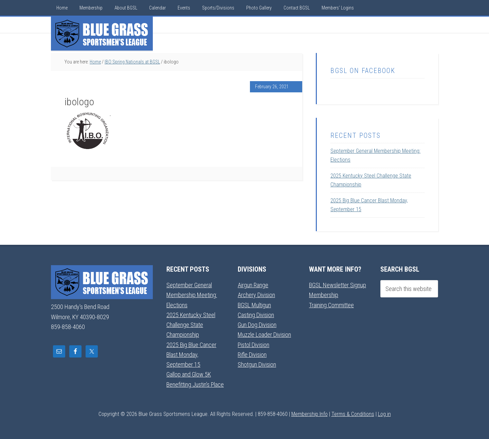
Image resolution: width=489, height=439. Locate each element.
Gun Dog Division (257, 324)
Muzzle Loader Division (264, 334)
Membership (323, 294)
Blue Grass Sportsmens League (102, 34)
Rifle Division (252, 354)
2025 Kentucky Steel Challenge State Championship (190, 325)
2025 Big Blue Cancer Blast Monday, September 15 (191, 354)
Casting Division (256, 314)
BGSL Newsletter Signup (337, 285)
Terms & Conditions (352, 414)
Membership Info (309, 414)
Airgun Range (253, 285)
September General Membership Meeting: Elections (191, 295)
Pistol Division (253, 344)
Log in (384, 414)
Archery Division (256, 294)
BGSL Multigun (254, 305)
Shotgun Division (257, 364)
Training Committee (331, 305)
